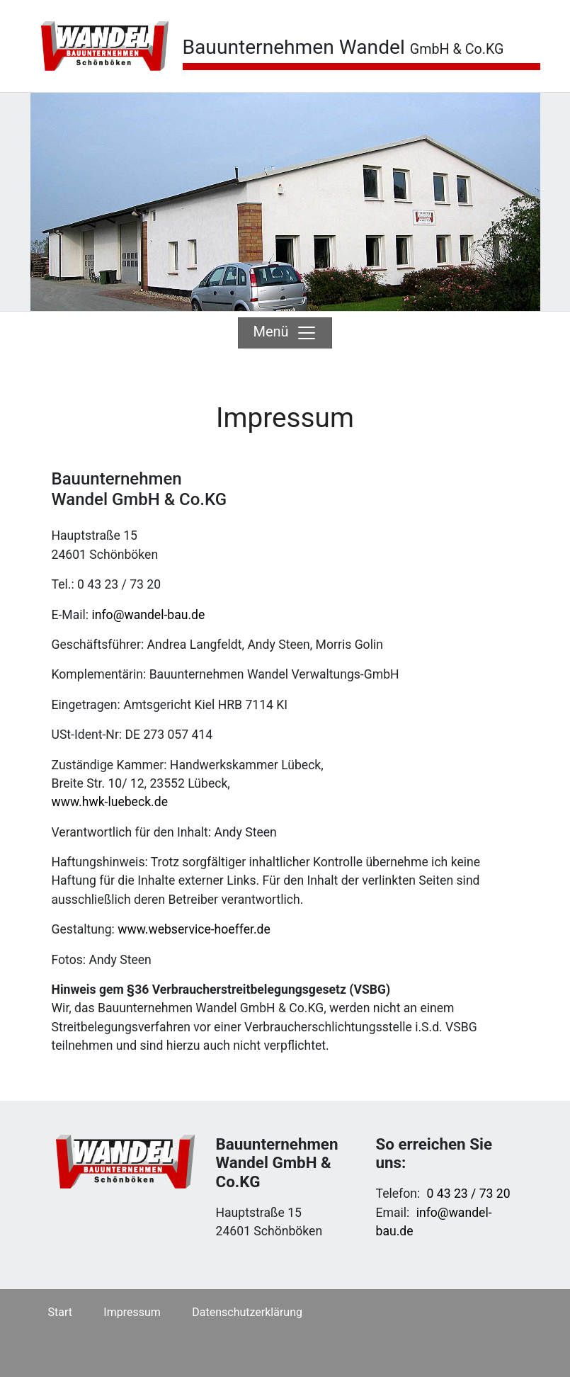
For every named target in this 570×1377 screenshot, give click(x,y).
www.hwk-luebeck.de (110, 802)
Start (60, 1312)
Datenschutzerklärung (247, 1312)
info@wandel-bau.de (148, 615)
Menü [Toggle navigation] (285, 333)
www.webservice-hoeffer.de (194, 929)
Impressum (132, 1312)
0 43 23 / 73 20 (469, 1193)
